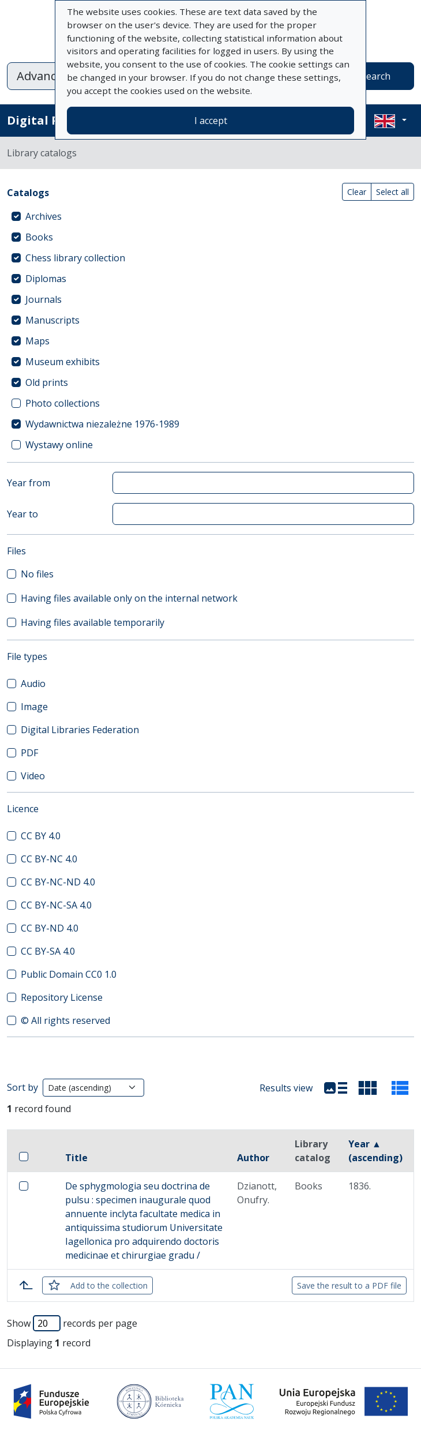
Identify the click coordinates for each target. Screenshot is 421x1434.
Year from (28, 482)
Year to (22, 514)
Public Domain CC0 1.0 (68, 974)
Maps (37, 341)
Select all (392, 191)
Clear (356, 191)
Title (76, 1157)
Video (33, 775)
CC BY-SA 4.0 (48, 951)
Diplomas (45, 278)
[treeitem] (210, 216)
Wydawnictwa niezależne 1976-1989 (102, 424)
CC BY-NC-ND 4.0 (58, 882)
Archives (43, 216)
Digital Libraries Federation (80, 729)
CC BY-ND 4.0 (49, 928)
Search (375, 76)
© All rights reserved (65, 1020)
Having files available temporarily (92, 622)
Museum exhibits (62, 361)
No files (37, 574)
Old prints (46, 382)
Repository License (62, 997)
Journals (43, 299)
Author (253, 1157)
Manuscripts (52, 320)
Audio (33, 683)
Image (34, 706)
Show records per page (72, 1323)
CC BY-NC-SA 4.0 (56, 905)
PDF (29, 752)
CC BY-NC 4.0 (49, 859)
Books (39, 237)
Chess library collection (75, 257)
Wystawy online (59, 444)
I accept (210, 120)
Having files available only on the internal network (129, 598)
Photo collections (62, 403)
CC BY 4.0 (41, 835)
